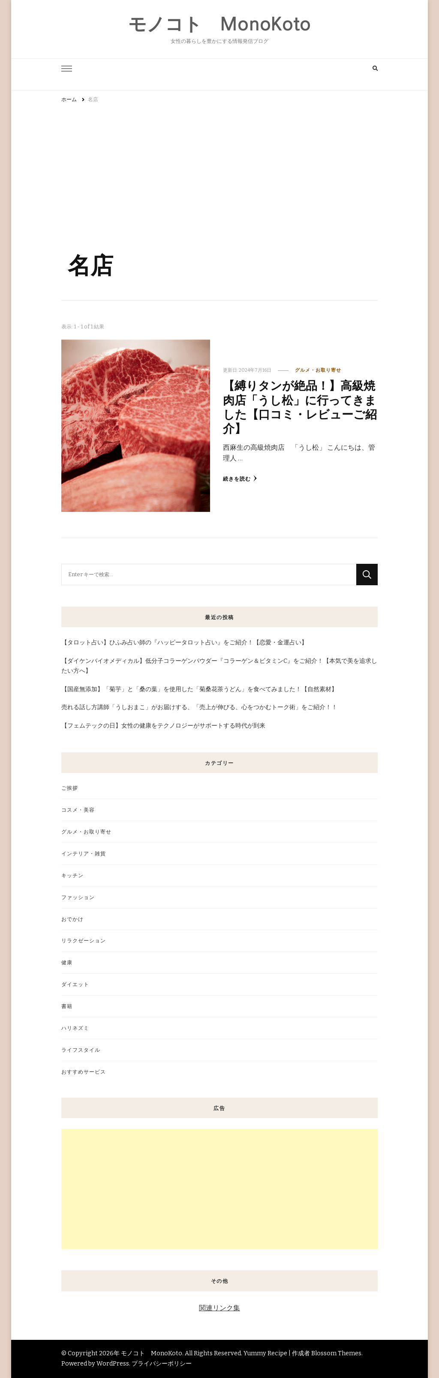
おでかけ (72, 919)
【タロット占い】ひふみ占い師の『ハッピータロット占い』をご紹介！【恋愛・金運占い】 (184, 642)
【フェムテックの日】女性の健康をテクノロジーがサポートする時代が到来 (163, 725)
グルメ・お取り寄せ (318, 370)
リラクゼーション (83, 940)
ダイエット (75, 984)
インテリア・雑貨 (83, 853)
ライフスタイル (80, 1050)
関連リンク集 (219, 1308)
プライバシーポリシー (162, 1363)
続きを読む (240, 478)
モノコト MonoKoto (219, 24)
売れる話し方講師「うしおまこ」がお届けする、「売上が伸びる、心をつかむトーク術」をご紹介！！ (199, 707)
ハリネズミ (75, 1028)
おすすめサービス (83, 1071)
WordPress (112, 1363)
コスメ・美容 (78, 809)
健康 (66, 962)
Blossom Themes (336, 1353)
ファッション (78, 897)
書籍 (66, 1006)
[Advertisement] (219, 173)
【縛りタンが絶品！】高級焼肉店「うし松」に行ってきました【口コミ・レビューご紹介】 (300, 406)
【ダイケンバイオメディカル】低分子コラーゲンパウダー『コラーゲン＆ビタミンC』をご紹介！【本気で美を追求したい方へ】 (219, 665)
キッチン (72, 875)
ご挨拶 (69, 788)
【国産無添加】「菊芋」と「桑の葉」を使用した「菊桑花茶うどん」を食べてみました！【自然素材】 (199, 689)
